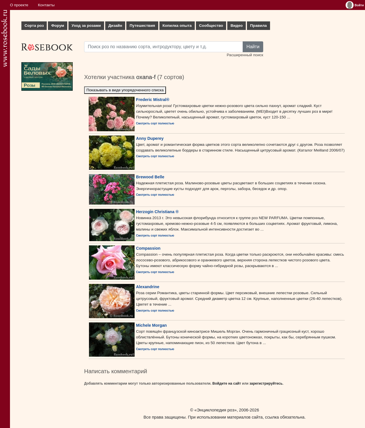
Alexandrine (147, 286)
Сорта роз (34, 25)
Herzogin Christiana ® (157, 211)
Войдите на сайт (226, 383)
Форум (57, 25)
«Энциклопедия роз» (215, 409)
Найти (252, 46)
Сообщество (211, 25)
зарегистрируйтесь (266, 383)
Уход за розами (86, 25)
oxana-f (146, 77)
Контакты (46, 5)
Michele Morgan (151, 325)
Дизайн (115, 25)
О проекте (19, 5)
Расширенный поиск (245, 55)
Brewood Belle (150, 177)
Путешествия (142, 25)
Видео (236, 25)
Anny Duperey (150, 138)
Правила (258, 25)
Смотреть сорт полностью (155, 123)
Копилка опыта (177, 25)
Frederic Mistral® (152, 99)
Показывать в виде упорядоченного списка (125, 90)
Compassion (148, 248)
